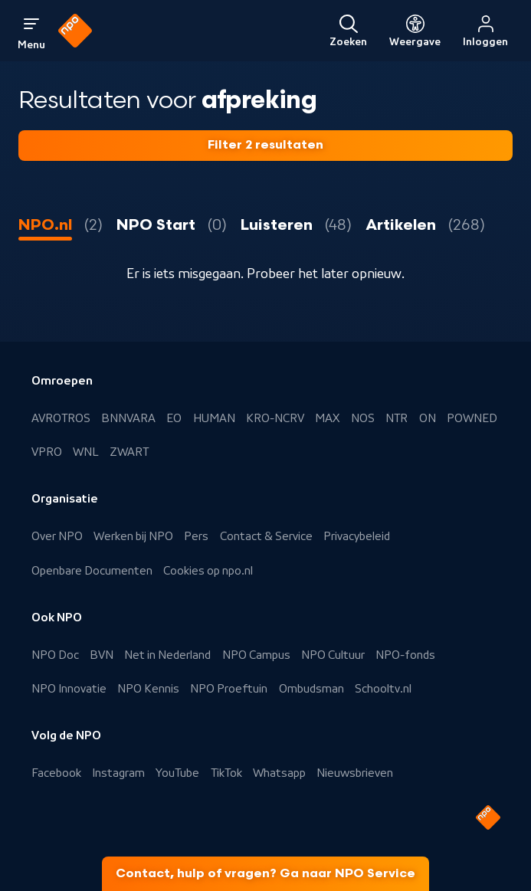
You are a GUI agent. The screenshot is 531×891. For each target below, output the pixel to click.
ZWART (129, 452)
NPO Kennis (148, 689)
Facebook (56, 773)
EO (174, 418)
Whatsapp (279, 773)
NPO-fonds (405, 655)
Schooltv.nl (383, 689)
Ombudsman (311, 689)
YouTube (177, 773)
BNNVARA (128, 418)
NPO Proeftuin (228, 689)
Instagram (118, 773)
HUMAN (214, 418)
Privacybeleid (356, 536)
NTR (396, 418)
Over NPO (57, 536)
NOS (363, 418)
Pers (196, 536)
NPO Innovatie (69, 689)
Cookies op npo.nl (208, 571)
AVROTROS (60, 418)
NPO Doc (55, 655)
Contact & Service (266, 536)
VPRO (46, 452)
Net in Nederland (167, 655)
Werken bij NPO (133, 536)
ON (427, 418)
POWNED (472, 418)
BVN (101, 655)
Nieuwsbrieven (354, 773)
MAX (327, 418)
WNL (86, 452)
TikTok (226, 773)
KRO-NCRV (275, 418)
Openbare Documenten (91, 571)
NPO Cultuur (333, 655)
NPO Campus (256, 655)
